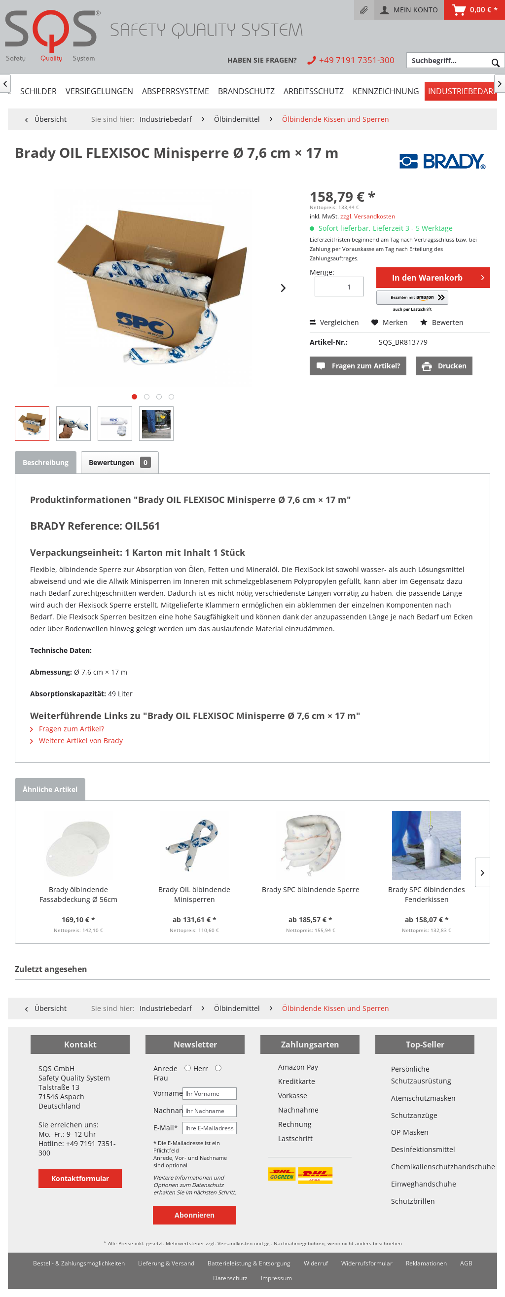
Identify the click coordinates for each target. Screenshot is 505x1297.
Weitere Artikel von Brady (76, 740)
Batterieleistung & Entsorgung (249, 1263)
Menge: (322, 272)
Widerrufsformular (367, 1263)
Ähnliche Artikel (50, 789)
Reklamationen (426, 1263)
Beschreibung (46, 462)
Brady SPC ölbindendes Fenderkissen (426, 894)
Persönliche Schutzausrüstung (421, 1074)
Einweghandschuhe (423, 1184)
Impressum (276, 1278)
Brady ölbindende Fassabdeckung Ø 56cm (78, 894)
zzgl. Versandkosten (367, 216)
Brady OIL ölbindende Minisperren (194, 894)
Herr (196, 1068)
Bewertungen (120, 462)
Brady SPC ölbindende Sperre (311, 889)
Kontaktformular (80, 1178)
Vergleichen (334, 322)
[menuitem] (364, 10)
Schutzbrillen (413, 1201)
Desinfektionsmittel (423, 1149)
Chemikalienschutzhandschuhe (425, 1166)
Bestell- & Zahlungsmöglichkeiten (79, 1263)
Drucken (444, 366)
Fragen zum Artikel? (358, 366)
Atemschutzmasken (423, 1098)
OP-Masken (410, 1132)
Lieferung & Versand (166, 1263)
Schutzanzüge (414, 1115)
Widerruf (316, 1263)
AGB (466, 1263)
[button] (412, 301)
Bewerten (442, 322)
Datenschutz (230, 1278)
